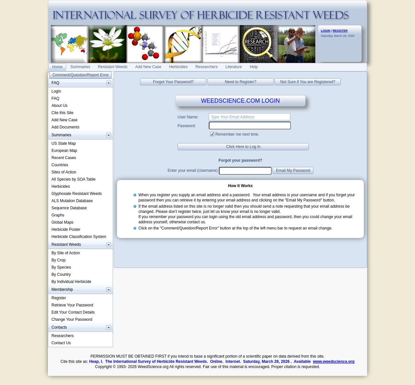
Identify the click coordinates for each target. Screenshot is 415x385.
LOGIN (325, 30)
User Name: (188, 117)
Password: (187, 126)
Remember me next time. (237, 134)
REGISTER (340, 30)
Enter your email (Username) (192, 170)
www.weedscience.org (334, 361)
